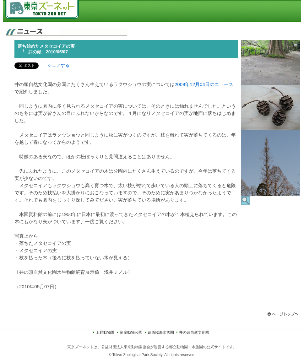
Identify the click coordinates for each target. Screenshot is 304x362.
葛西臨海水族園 (161, 332)
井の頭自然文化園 (194, 332)
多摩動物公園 (131, 332)
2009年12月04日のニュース (204, 84)
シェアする (58, 65)
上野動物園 (105, 332)
